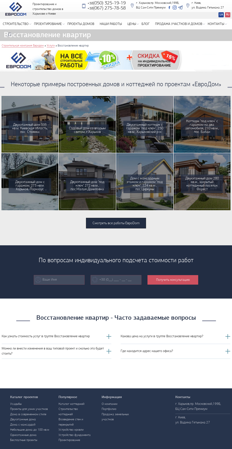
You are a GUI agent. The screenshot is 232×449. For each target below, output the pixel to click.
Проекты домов (80, 24)
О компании (109, 404)
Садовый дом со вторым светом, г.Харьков (87, 130)
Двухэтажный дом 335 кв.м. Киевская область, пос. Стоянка (30, 128)
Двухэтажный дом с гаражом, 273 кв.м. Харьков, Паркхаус (30, 185)
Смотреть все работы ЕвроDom (116, 223)
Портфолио (109, 409)
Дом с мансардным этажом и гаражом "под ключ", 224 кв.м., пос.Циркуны (145, 184)
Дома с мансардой (22, 424)
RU (227, 14)
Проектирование (49, 24)
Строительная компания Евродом (23, 45)
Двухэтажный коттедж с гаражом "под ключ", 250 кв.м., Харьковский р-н (144, 128)
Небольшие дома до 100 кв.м (29, 429)
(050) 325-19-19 (106, 5)
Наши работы (111, 24)
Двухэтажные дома (23, 419)
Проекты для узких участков (29, 409)
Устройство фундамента (75, 435)
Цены (133, 24)
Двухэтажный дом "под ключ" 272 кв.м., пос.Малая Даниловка (87, 185)
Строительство (17, 24)
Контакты (217, 24)
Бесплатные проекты (23, 440)
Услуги (51, 45)
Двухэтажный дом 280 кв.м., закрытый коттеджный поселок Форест (202, 184)
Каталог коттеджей (71, 404)
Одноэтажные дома (23, 435)
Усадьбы (16, 404)
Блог (146, 24)
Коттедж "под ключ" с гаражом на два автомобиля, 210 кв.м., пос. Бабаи (202, 126)
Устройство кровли (71, 429)
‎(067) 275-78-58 (106, 10)
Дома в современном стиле (28, 414)
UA (221, 14)
